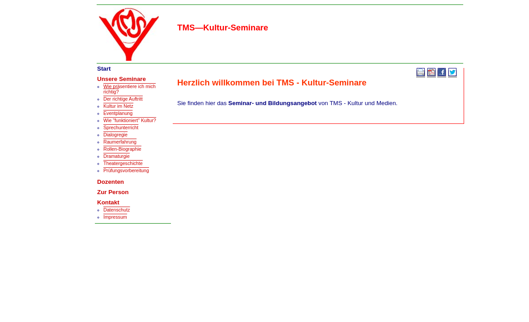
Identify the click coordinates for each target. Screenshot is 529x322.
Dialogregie (115, 134)
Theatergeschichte (123, 163)
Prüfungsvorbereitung (126, 170)
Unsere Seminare (121, 79)
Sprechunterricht (120, 127)
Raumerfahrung (120, 141)
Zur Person (112, 192)
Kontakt (108, 202)
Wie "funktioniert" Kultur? (129, 120)
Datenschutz (116, 209)
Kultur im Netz (118, 106)
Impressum (115, 217)
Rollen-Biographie (122, 149)
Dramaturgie (116, 156)
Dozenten (110, 181)
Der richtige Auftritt (123, 99)
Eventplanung (117, 113)
